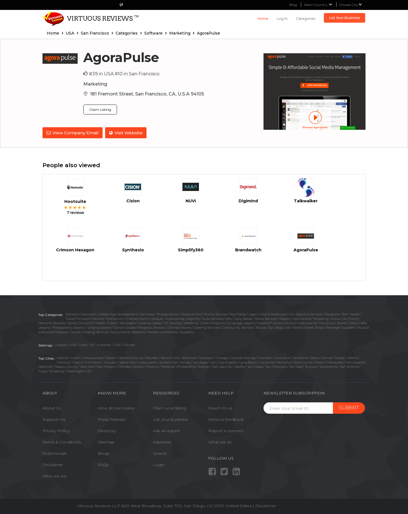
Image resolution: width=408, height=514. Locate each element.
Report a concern (225, 430)
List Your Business (344, 18)
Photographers (168, 314)
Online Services (215, 314)
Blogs (103, 453)
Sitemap (106, 441)
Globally (61, 345)
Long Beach (248, 362)
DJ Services (172, 323)
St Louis (311, 366)
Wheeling (56, 371)
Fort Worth (93, 362)
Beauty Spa (264, 327)
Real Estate (238, 314)
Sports (341, 323)
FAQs (103, 464)
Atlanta (62, 358)
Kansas (185, 362)
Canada (129, 345)
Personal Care (191, 314)
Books (297, 327)
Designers (332, 314)
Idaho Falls (128, 362)
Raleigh (204, 366)
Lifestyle (156, 318)
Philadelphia (186, 366)
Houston (110, 362)
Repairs (284, 318)
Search (160, 453)
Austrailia (104, 345)
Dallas (314, 358)
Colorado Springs (243, 358)
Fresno (78, 362)
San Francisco (276, 366)
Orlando (124, 366)
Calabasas (206, 358)
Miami (320, 362)
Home (263, 18)
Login (159, 464)
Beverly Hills (170, 358)
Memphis (284, 362)
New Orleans (106, 366)
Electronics (115, 318)
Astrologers (127, 323)
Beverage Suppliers (340, 327)
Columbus (282, 358)
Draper (340, 358)
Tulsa (42, 371)
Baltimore (189, 358)
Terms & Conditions (61, 441)
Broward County (131, 358)
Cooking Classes (150, 323)
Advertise (162, 441)
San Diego (255, 366)
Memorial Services (51, 323)
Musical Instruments (300, 323)
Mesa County (303, 362)
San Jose (295, 366)
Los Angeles (228, 362)
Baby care (283, 327)
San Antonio (349, 366)
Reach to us (220, 407)
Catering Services (207, 327)
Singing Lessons (99, 327)
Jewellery (187, 332)
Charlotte (265, 358)
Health (355, 314)
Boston (111, 358)
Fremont (63, 362)
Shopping (320, 318)
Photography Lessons (68, 327)
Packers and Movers (162, 332)
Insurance (326, 323)
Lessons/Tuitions (270, 323)
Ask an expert (166, 430)
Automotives (174, 318)
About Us (51, 407)
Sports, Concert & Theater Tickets (92, 323)
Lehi (213, 362)
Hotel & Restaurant (273, 314)
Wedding (191, 323)
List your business (170, 419)
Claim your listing (169, 407)
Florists (75, 332)
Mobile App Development (118, 314)
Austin (76, 358)
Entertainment (137, 318)
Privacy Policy (55, 430)
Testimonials (54, 453)
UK (91, 345)
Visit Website (126, 132)
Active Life (339, 318)
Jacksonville (168, 362)
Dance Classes (124, 327)
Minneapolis (355, 362)
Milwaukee (335, 362)
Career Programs (212, 323)
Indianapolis (147, 362)
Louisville (267, 362)
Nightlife (193, 318)
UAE (117, 345)
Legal (253, 314)
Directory (107, 430)
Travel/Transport (77, 318)
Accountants (120, 332)
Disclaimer (52, 464)
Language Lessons (241, 323)
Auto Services (213, 318)
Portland (167, 366)
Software (71, 314)
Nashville (45, 366)
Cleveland (299, 358)
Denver (326, 358)
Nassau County (66, 366)
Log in (282, 18)
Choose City (350, 5)
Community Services (237, 327)
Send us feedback (226, 419)
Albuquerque (93, 358)
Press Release (112, 419)
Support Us (53, 419)
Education (89, 314)
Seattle (240, 366)
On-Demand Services (306, 314)
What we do (220, 441)
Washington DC (79, 371)
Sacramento (328, 366)
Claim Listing (100, 109)
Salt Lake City (222, 366)
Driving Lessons (179, 327)
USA (73, 345)
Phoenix (152, 366)
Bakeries (139, 332)
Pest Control (302, 318)
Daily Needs (243, 318)
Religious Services (151, 327)
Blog (293, 5)
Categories (305, 18)
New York (87, 366)
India (83, 345)
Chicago (222, 358)
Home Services (266, 318)
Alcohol (98, 318)
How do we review (116, 407)
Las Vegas (200, 362)
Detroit (353, 358)
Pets (229, 318)
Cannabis (147, 314)
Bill (344, 314)
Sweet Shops (314, 327)
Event (353, 318)
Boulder (152, 358)
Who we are (54, 475)
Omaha (138, 366)
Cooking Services (95, 332)
